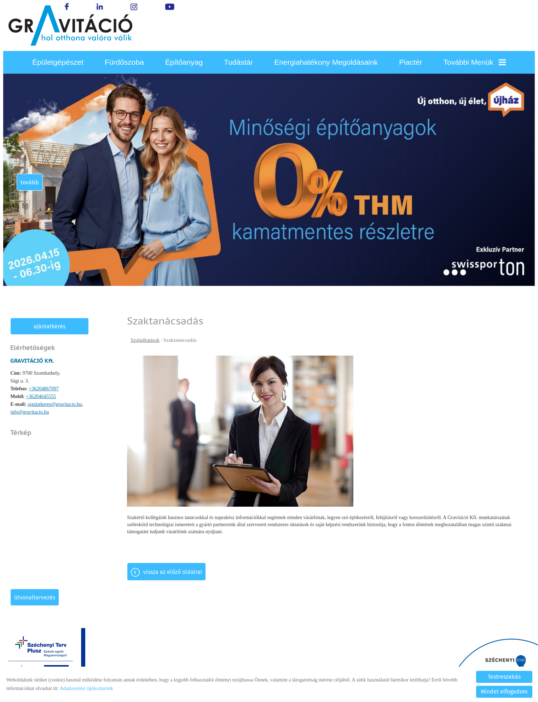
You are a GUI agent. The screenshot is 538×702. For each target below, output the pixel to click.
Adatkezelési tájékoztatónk (86, 688)
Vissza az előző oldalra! (173, 572)
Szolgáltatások (145, 340)
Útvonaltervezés (35, 597)
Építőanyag (184, 62)
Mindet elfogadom (504, 691)
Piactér (410, 62)
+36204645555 (41, 396)
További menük (475, 62)
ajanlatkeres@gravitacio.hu (55, 404)
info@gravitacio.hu (30, 412)
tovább (31, 182)
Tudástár (238, 62)
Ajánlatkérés (50, 326)
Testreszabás (504, 676)
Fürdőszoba (124, 62)
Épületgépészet (57, 62)
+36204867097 (44, 388)
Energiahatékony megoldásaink (326, 62)
